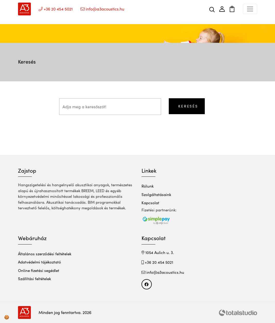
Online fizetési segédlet (38, 270)
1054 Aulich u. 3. (157, 252)
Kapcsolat (150, 202)
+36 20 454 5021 (157, 262)
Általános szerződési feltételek (44, 253)
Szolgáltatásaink (156, 194)
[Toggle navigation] (250, 9)
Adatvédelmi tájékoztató (39, 262)
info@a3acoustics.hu (162, 272)
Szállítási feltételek (34, 278)
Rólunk (147, 186)
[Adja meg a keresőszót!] (110, 106)
